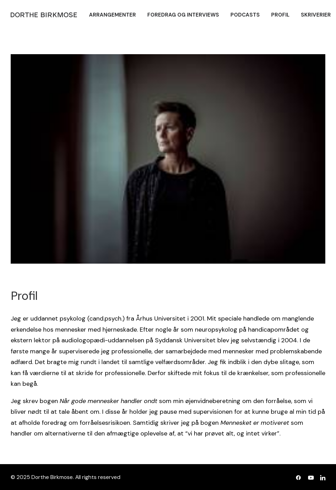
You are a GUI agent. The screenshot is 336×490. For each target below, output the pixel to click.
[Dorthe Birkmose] (45, 14)
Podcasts (245, 14)
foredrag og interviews (183, 14)
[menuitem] (112, 15)
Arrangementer (112, 14)
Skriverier (316, 14)
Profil (280, 14)
